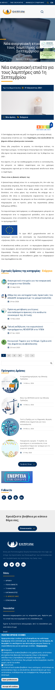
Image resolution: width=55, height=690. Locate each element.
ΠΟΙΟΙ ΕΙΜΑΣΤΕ (12, 585)
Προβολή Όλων (26, 464)
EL (48, 2)
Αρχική (19, 59)
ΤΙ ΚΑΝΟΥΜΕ (10, 588)
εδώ (42, 218)
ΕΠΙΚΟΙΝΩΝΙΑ (11, 600)
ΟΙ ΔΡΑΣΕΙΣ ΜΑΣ (31, 59)
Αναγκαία (7, 651)
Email (6, 632)
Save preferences (10, 681)
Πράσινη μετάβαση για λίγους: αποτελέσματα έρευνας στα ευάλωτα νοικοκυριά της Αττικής (27, 312)
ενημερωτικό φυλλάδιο (30, 215)
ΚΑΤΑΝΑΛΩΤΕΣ (12, 592)
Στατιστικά (8, 666)
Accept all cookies (10, 688)
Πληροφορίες (41, 647)
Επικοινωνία (26, 528)
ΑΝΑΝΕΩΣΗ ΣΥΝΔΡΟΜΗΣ (35, 2)
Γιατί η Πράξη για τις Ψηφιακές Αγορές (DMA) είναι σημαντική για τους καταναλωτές (36, 421)
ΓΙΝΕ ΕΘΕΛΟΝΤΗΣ (16, 2)
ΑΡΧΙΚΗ (9, 581)
